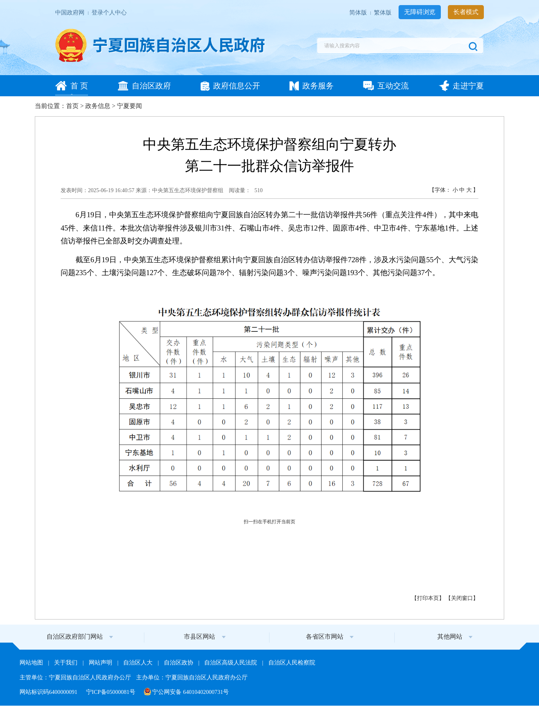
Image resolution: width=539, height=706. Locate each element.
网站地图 (32, 662)
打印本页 (428, 598)
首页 (72, 106)
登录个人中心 (109, 12)
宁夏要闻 (129, 106)
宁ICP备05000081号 (111, 692)
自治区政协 (179, 662)
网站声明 (101, 662)
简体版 (358, 12)
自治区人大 (138, 662)
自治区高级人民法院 (231, 662)
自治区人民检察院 (291, 662)
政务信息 (97, 106)
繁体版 (383, 12)
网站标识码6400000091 (49, 692)
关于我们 (66, 662)
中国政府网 (70, 12)
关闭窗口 (462, 598)
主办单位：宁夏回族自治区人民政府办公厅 (192, 677)
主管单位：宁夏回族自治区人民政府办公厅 (76, 677)
